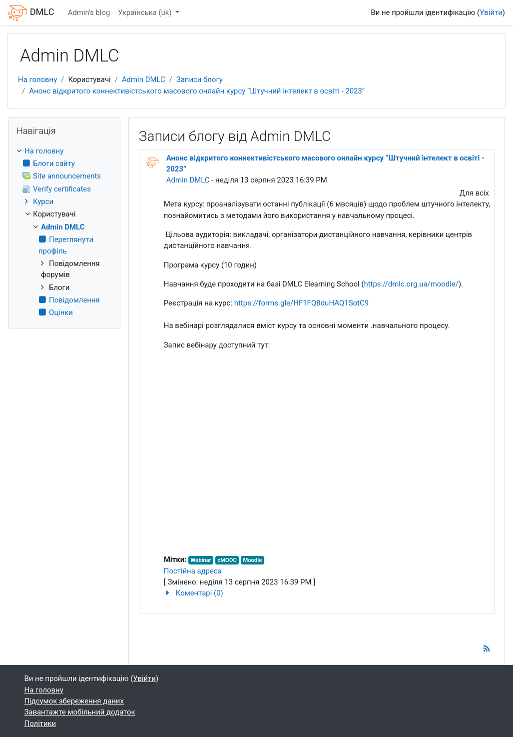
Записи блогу (199, 79)
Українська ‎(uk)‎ (145, 12)
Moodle (252, 560)
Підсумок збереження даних (74, 701)
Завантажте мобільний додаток (79, 712)
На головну (37, 79)
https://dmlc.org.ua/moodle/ (411, 284)
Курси (43, 201)
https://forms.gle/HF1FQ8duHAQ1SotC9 (301, 303)
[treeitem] (64, 232)
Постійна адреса (193, 571)
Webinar (201, 560)
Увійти (491, 12)
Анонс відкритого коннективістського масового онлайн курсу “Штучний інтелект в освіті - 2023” (197, 91)
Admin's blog (89, 12)
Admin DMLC (143, 79)
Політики (40, 723)
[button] (327, 593)
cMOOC (226, 560)
